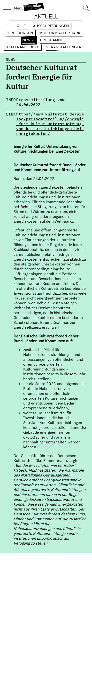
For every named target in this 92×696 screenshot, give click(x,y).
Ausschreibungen (51, 25)
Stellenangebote (21, 46)
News (27, 39)
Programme (51, 39)
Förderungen (19, 32)
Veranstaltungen (64, 46)
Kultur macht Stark (60, 32)
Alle (21, 25)
